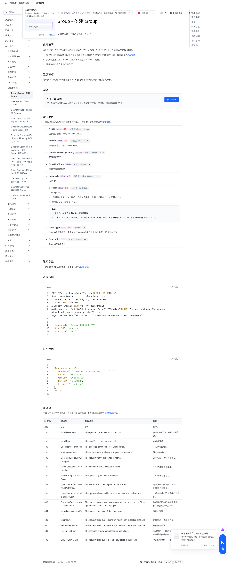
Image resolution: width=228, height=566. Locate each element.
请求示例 (195, 36)
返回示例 (195, 40)
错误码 (194, 45)
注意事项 (195, 17)
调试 (193, 22)
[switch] (161, 13)
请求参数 (195, 26)
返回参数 (195, 31)
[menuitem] (18, 51)
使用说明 (195, 12)
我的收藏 (178, 13)
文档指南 (40, 3)
